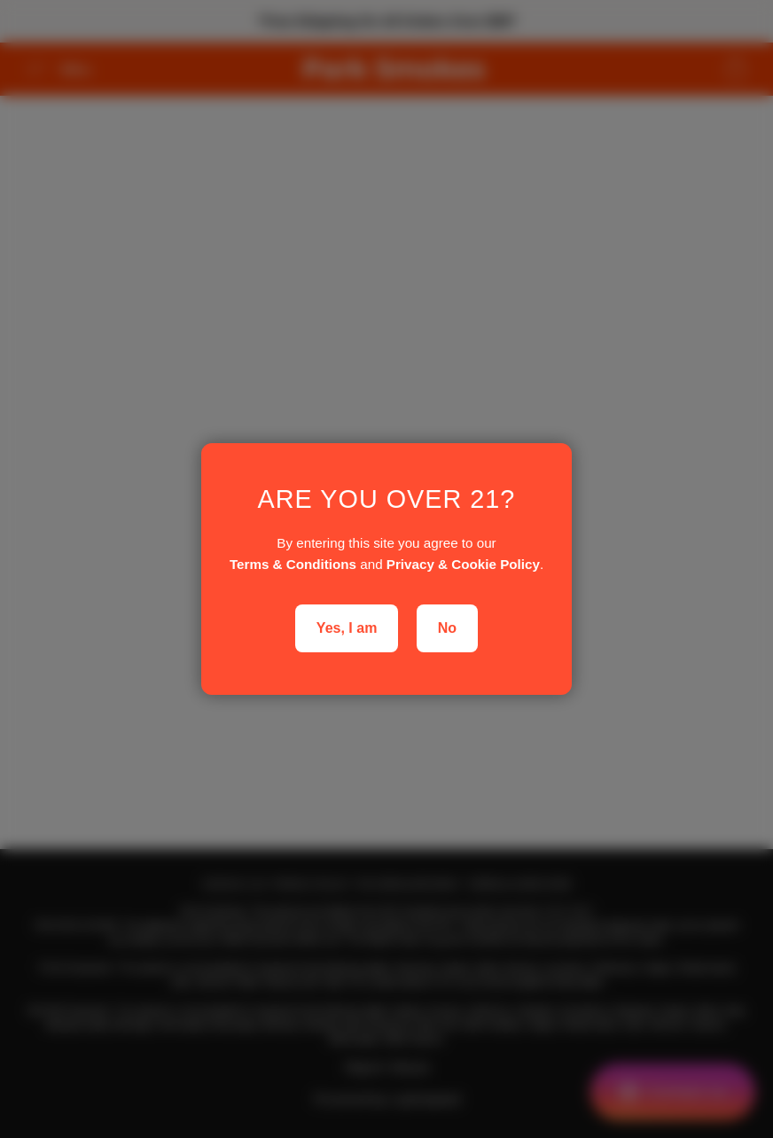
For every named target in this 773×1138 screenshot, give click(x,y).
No (447, 627)
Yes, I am (347, 627)
